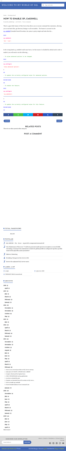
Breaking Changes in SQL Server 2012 (17, 258)
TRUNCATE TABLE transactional (13, 274)
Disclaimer (51, 438)
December (9, 308)
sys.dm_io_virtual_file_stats (13, 378)
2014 (6, 305)
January (8, 302)
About (39, 438)
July (7, 294)
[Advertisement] (34, 13)
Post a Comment (27, 22)
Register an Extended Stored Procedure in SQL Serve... (20, 380)
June (7, 356)
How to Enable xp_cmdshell (13, 382)
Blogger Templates (59, 448)
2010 (6, 391)
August (8, 350)
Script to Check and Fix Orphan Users (15, 374)
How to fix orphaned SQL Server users (17, 261)
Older (59, 121)
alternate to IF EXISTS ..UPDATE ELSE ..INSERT (18, 372)
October (8, 313)
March (8, 297)
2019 (5, 285)
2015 (5, 291)
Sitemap (62, 440)
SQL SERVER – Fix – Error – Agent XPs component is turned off (25, 243)
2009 (6, 416)
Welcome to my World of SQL (20, 5)
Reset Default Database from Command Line (17, 384)
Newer (7, 121)
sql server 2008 (40, 271)
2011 (6, 339)
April (7, 288)
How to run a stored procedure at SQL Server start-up (19, 369)
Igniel (45, 448)
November (9, 311)
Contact (45, 438)
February (8, 299)
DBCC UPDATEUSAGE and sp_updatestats (17, 376)
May (7, 316)
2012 (6, 325)
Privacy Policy (59, 438)
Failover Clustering (12, 254)
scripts (7, 271)
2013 (5, 319)
